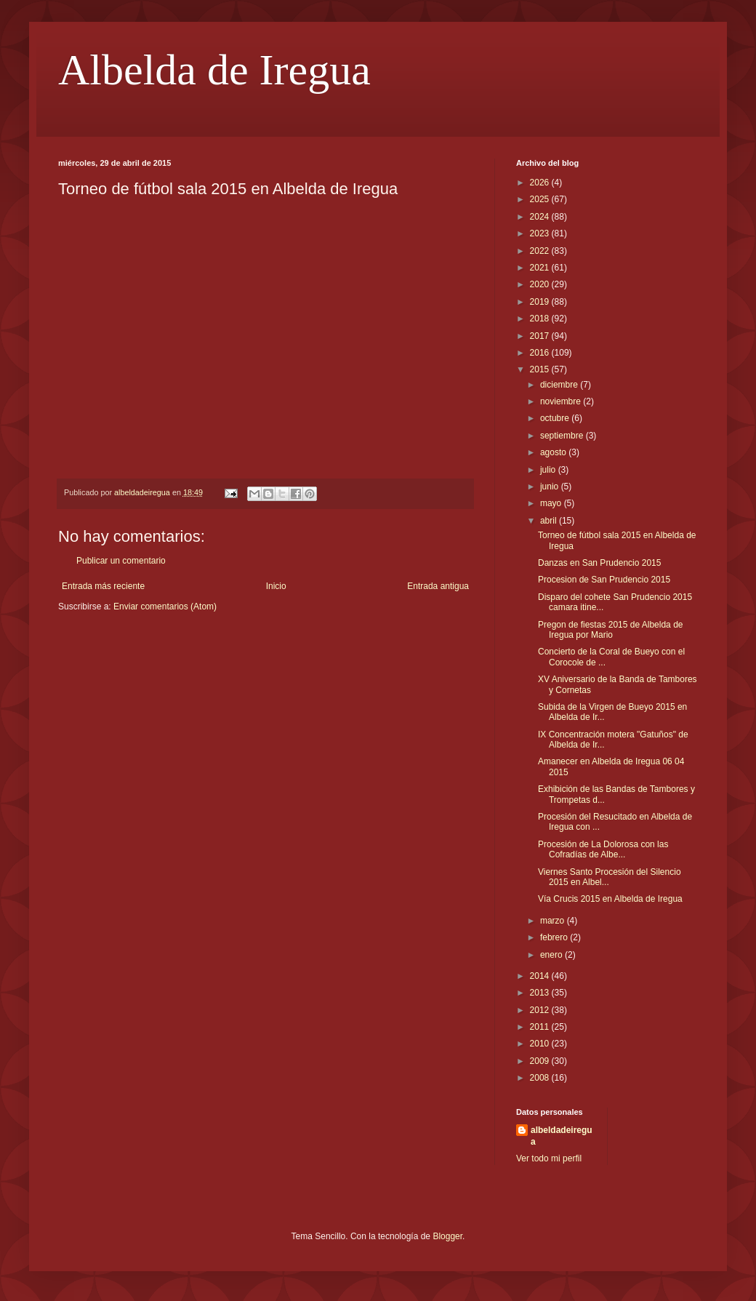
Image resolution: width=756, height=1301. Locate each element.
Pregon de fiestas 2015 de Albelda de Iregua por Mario (610, 630)
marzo (553, 921)
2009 (541, 1061)
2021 (541, 268)
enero (552, 955)
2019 (541, 302)
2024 (541, 217)
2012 (541, 1010)
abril (549, 521)
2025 (541, 199)
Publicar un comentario (121, 561)
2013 (541, 993)
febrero (555, 937)
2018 (541, 318)
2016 (541, 353)
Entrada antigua (438, 586)
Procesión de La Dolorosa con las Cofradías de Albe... (603, 849)
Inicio (276, 586)
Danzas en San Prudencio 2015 (599, 563)
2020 (541, 284)
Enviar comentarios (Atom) (165, 606)
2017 (541, 336)
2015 (541, 369)
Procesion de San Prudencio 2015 (604, 580)
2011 (541, 1027)
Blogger (447, 1236)
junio (550, 486)
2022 (541, 251)
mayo (552, 503)
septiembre (563, 436)
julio (549, 470)
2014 (541, 976)
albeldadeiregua (561, 1136)
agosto (554, 452)
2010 (541, 1043)
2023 (541, 233)
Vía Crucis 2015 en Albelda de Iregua (610, 899)
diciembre (560, 385)
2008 (541, 1078)
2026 (541, 182)
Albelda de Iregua (214, 70)
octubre (555, 418)
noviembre (561, 401)
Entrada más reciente (103, 586)
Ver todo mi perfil (549, 1158)
